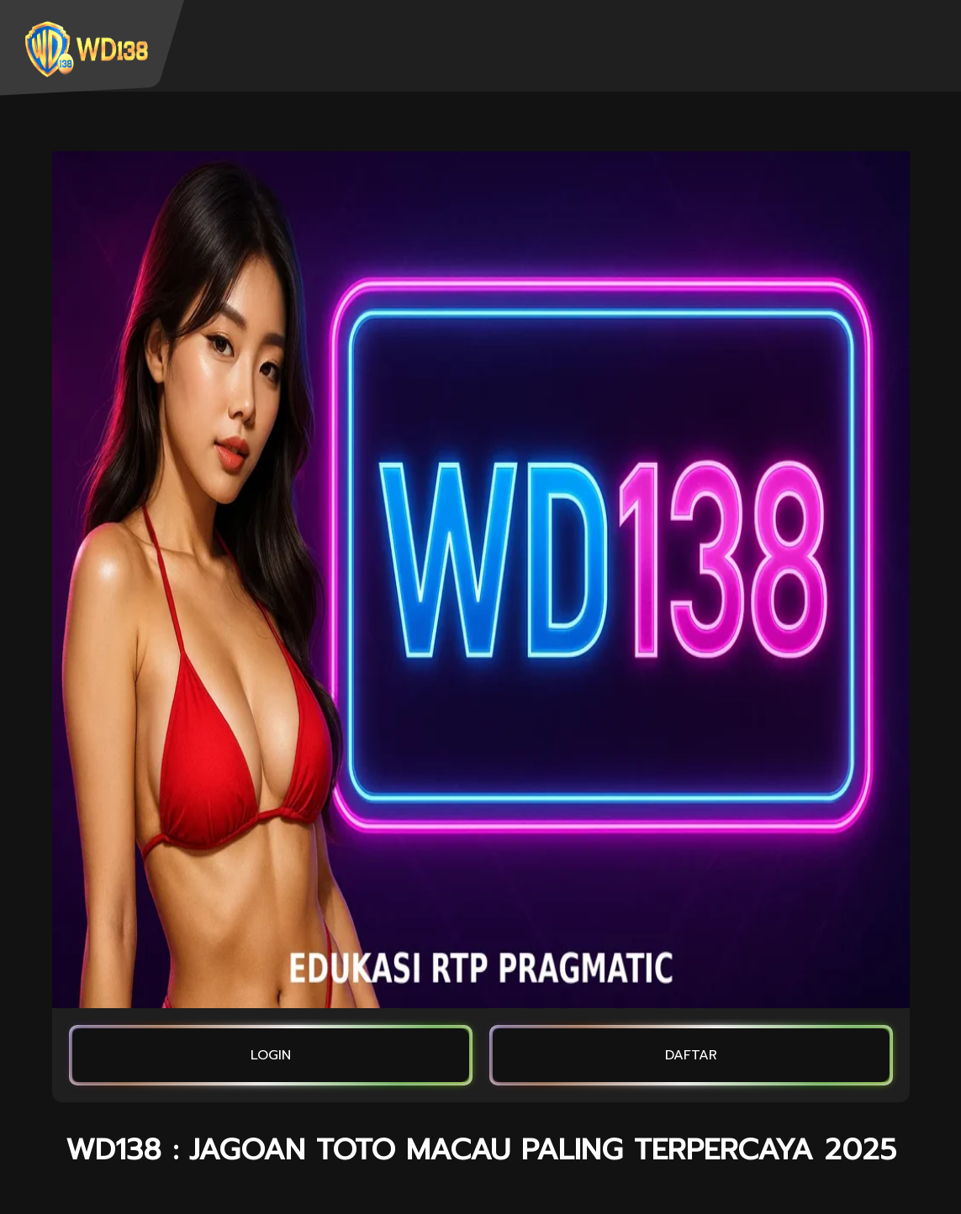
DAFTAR (691, 1055)
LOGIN (271, 1055)
